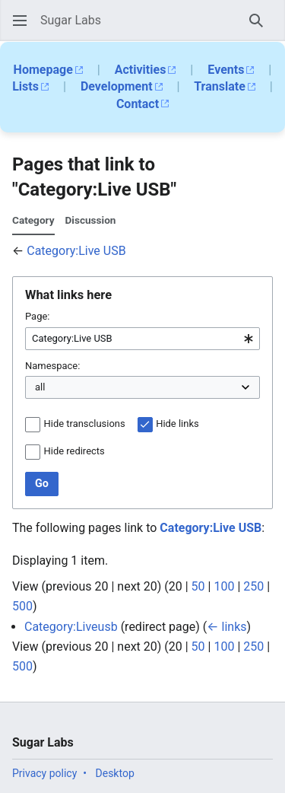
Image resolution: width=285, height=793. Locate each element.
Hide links (177, 423)
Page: (37, 316)
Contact (137, 104)
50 (198, 586)
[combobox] (142, 338)
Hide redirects (74, 451)
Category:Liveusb (71, 626)
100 (224, 586)
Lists (25, 86)
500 (22, 606)
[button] (19, 20)
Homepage (43, 69)
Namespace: (52, 365)
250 (253, 586)
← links (226, 626)
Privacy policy (44, 773)
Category (33, 220)
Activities (140, 69)
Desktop (115, 773)
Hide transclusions (84, 423)
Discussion (90, 220)
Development (117, 86)
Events (225, 69)
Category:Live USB (76, 251)
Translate (219, 86)
